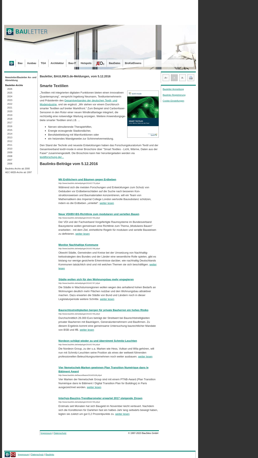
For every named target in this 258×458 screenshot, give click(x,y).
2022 (9, 104)
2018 (9, 119)
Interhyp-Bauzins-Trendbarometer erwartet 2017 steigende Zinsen (100, 398)
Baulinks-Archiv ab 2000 (17, 168)
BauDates (114, 63)
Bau (20, 63)
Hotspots (86, 63)
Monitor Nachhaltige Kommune (78, 244)
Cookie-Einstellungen (173, 101)
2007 (9, 160)
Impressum (46, 433)
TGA (43, 63)
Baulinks (50, 454)
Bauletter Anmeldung (173, 89)
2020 (9, 111)
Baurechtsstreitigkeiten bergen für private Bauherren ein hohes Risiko (103, 310)
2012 (9, 141)
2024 (9, 96)
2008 (9, 156)
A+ (166, 78)
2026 (9, 89)
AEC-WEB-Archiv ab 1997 (18, 172)
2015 (9, 130)
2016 (9, 126)
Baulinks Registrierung (174, 95)
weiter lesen (107, 203)
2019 (9, 115)
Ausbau (31, 63)
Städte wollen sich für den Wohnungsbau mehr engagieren (96, 279)
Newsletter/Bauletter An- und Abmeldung (20, 78)
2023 (9, 100)
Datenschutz (60, 433)
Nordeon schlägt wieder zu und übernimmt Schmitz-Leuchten (97, 340)
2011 (9, 145)
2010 (9, 148)
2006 (9, 163)
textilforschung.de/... (52, 157)
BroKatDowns (133, 63)
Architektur (57, 63)
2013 (9, 137)
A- (183, 78)
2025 (9, 92)
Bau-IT (72, 63)
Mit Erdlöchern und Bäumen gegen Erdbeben (87, 179)
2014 (9, 133)
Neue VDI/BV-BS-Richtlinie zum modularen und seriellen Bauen (98, 214)
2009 (9, 152)
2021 (9, 107)
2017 (9, 122)
